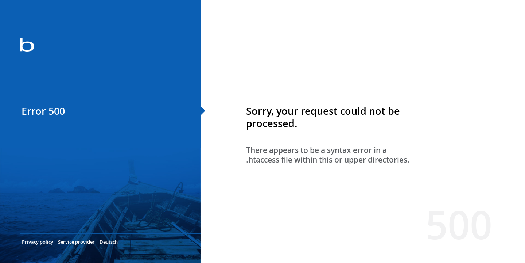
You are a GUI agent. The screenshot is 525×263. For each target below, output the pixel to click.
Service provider (76, 242)
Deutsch (109, 242)
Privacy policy (37, 242)
